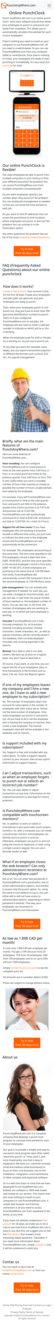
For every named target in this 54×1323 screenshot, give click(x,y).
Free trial (28, 1305)
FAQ (12, 1305)
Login (48, 1305)
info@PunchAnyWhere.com (17, 1270)
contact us (40, 1244)
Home (6, 1305)
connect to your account (24, 967)
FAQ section (13, 1234)
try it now (7, 65)
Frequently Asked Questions (34, 237)
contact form (17, 1273)
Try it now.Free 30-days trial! (27, 251)
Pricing (18, 1305)
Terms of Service (34, 1312)
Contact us (39, 1305)
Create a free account (14, 291)
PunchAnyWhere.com (18, 6)
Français (27, 1308)
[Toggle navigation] (49, 6)
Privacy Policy (18, 1312)
